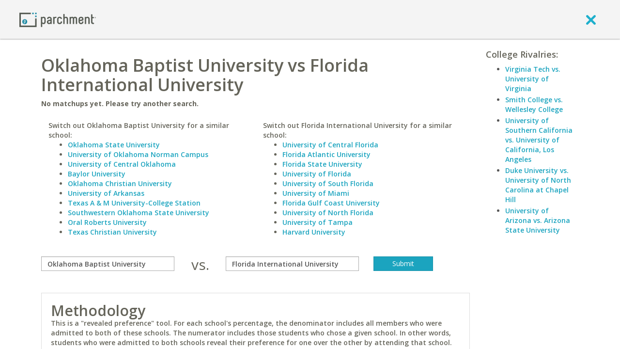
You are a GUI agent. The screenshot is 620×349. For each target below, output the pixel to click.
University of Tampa (317, 222)
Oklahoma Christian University (120, 183)
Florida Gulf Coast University (331, 202)
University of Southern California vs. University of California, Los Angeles (539, 140)
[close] (591, 19)
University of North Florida (327, 212)
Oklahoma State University (114, 144)
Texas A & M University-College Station (134, 202)
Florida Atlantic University (326, 154)
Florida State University (322, 164)
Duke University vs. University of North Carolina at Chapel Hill (538, 185)
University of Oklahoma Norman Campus (138, 154)
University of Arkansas (106, 193)
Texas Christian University (112, 232)
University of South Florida (327, 183)
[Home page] (57, 19)
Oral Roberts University (107, 222)
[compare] (107, 263)
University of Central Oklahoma (122, 164)
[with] (292, 263)
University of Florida (316, 173)
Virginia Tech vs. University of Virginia (532, 78)
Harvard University (313, 232)
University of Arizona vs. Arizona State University (537, 220)
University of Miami (315, 193)
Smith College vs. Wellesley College (534, 104)
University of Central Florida (330, 144)
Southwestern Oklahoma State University (138, 212)
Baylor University (96, 173)
